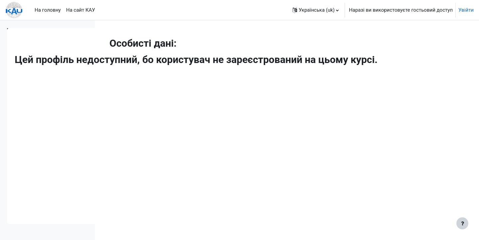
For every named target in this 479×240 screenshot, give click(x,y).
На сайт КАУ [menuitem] (80, 10)
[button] (315, 10)
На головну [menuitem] (48, 10)
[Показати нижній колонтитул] (462, 223)
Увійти (466, 10)
